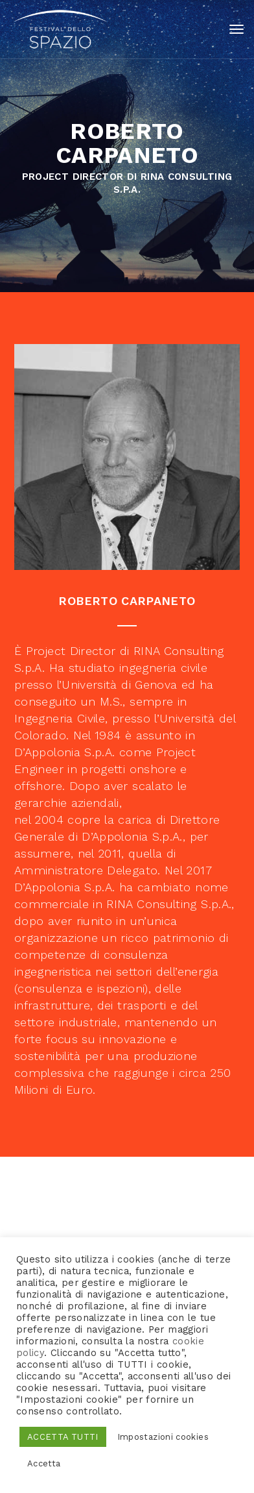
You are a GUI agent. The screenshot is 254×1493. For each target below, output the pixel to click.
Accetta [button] (44, 1463)
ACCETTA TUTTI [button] (62, 1437)
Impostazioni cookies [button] (163, 1437)
